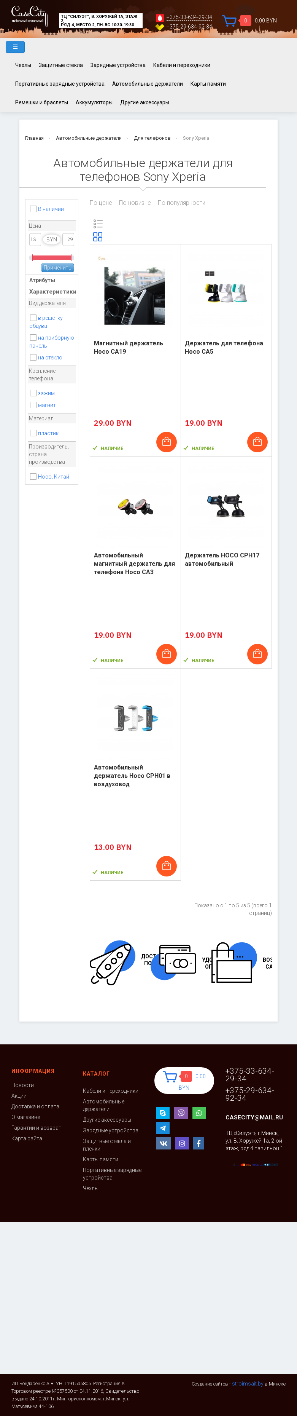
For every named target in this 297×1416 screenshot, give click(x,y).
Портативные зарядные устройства (60, 84)
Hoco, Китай (53, 477)
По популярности (181, 203)
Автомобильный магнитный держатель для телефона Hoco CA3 (134, 564)
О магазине (25, 1117)
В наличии (51, 209)
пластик (48, 433)
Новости (22, 1085)
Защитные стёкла (61, 65)
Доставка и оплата (35, 1106)
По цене (101, 203)
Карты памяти (208, 84)
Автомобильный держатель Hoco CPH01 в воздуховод (132, 776)
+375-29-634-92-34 (189, 27)
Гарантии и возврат (36, 1128)
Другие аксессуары (144, 102)
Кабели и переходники (181, 65)
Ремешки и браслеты (41, 102)
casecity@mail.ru (254, 1117)
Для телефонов (152, 138)
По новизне (135, 203)
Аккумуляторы (94, 102)
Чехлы (23, 65)
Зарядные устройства (118, 65)
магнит (47, 405)
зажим (46, 393)
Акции (19, 1096)
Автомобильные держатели (147, 84)
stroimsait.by (248, 1384)
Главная (34, 138)
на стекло (50, 357)
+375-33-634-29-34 (189, 17)
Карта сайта (26, 1138)
